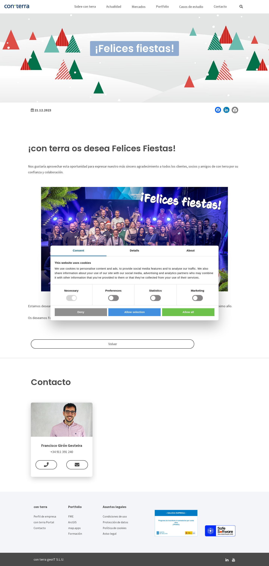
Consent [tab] (78, 250)
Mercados (139, 6)
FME (71, 516)
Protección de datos (115, 522)
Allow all (188, 312)
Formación (75, 533)
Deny (80, 312)
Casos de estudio (191, 6)
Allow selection (134, 312)
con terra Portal (44, 522)
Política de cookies (114, 528)
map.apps (74, 528)
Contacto (40, 528)
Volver (40, 344)
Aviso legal (110, 533)
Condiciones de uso (115, 516)
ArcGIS (72, 522)
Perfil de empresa (45, 516)
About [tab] (190, 250)
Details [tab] (134, 250)
